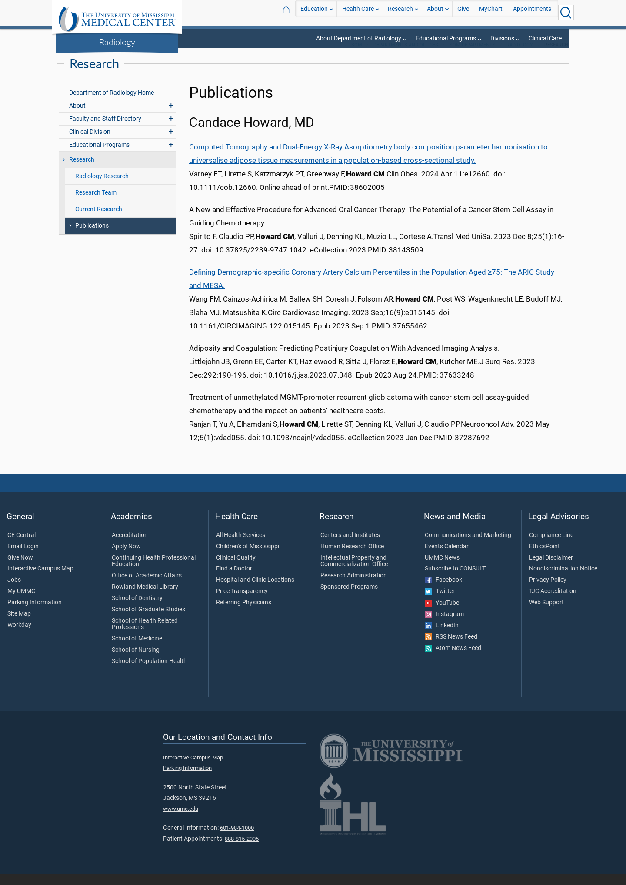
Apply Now (126, 557)
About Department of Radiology (358, 38)
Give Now (20, 569)
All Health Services (240, 546)
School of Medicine (137, 649)
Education (314, 12)
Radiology (117, 42)
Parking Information (34, 613)
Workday (19, 636)
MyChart (491, 12)
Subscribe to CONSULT (455, 580)
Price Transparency (242, 602)
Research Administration (353, 586)
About (435, 12)
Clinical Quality (236, 569)
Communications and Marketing (468, 546)
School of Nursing (136, 661)
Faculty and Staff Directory (105, 130)
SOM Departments (473, 56)
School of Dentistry (137, 609)
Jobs (14, 591)
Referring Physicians (243, 613)
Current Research (98, 220)
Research (400, 12)
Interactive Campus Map (40, 580)
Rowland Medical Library (145, 598)
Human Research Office (352, 557)
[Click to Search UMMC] (566, 12)
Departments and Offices (405, 56)
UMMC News (442, 569)
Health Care (358, 12)
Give (463, 12)
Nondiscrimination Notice (563, 580)
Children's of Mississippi (247, 557)
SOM (356, 56)
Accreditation (130, 546)
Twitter (440, 602)
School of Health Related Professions (145, 636)
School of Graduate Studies (148, 620)
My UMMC (21, 602)
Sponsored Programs (349, 598)
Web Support (546, 613)
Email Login (23, 557)
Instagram (444, 625)
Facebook (443, 591)
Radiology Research (102, 187)
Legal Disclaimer (551, 569)
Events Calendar (447, 557)
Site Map (19, 625)
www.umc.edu (180, 820)
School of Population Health (149, 672)
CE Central (21, 546)
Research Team (96, 204)
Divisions (502, 38)
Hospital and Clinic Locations (255, 591)
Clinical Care (545, 38)
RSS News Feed (451, 648)
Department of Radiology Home (111, 104)
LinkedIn (442, 636)
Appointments (532, 12)
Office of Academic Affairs (147, 586)
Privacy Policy (547, 591)
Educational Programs (446, 38)
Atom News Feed (453, 659)
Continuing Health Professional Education (154, 573)
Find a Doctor (234, 580)
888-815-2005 (242, 850)
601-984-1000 (237, 839)
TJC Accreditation (552, 602)
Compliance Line (551, 546)
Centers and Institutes (350, 546)
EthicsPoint (544, 557)
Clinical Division (89, 143)
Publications (92, 237)
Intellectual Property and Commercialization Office (354, 573)
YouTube (442, 614)
